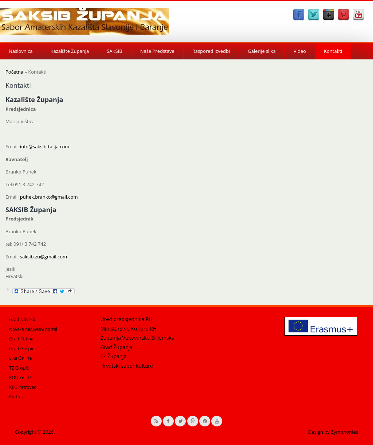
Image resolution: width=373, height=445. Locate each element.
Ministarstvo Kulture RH (128, 328)
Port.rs (16, 397)
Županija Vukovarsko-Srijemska (137, 337)
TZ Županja (113, 356)
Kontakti (333, 51)
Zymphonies (344, 432)
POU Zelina (20, 377)
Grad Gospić (21, 349)
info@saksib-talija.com (44, 146)
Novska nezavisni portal (33, 329)
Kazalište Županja (70, 51)
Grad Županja (116, 347)
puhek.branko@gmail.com (49, 197)
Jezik (10, 269)
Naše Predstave (157, 51)
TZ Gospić (19, 368)
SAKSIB (114, 51)
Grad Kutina (21, 339)
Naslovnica (21, 51)
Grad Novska (22, 319)
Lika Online (20, 358)
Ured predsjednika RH (126, 319)
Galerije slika (262, 51)
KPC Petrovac (22, 387)
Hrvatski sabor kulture (126, 365)
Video (300, 51)
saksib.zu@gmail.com (43, 256)
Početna (14, 72)
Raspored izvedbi (211, 51)
